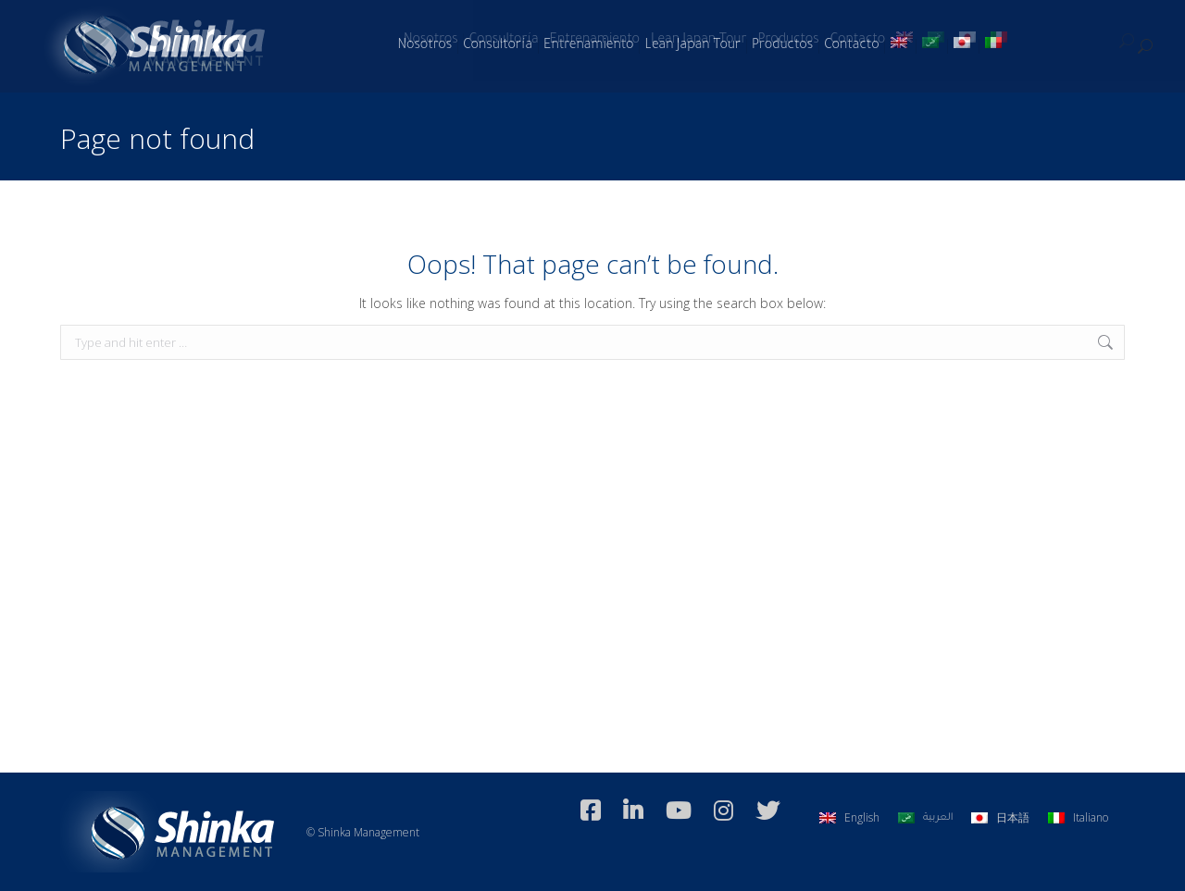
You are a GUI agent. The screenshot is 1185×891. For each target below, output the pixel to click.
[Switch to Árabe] (932, 46)
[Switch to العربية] (925, 818)
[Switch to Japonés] (964, 46)
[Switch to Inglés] (901, 46)
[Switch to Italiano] (995, 46)
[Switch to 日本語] (1000, 818)
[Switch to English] (849, 818)
